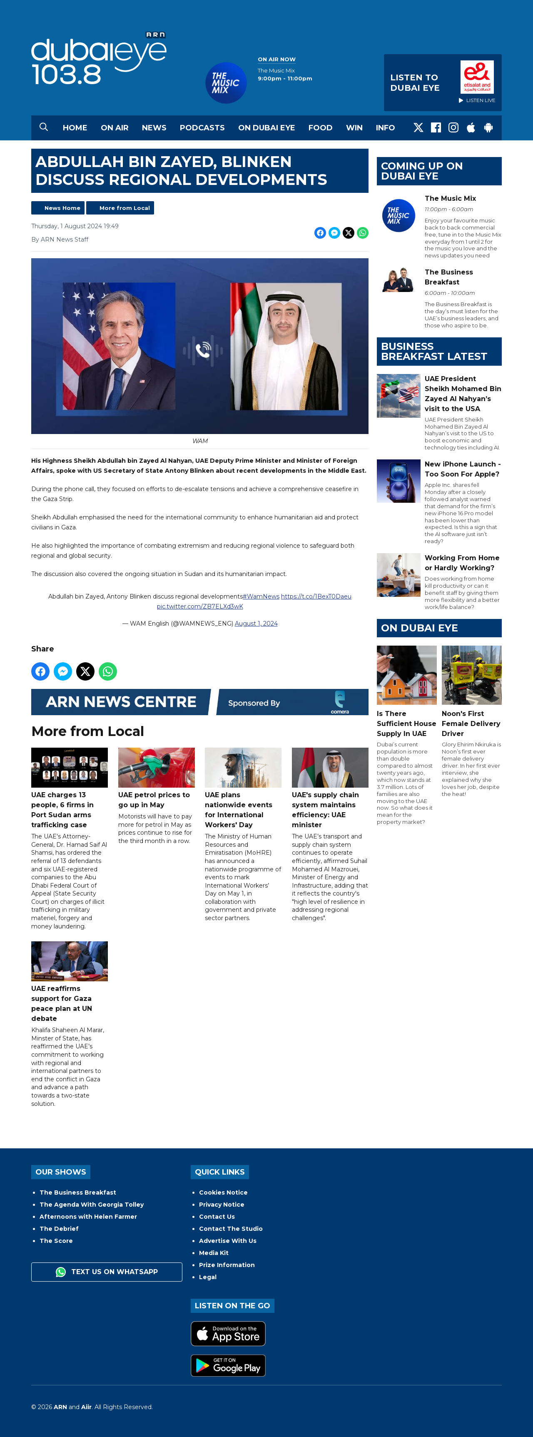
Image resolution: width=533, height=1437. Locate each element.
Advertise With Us (228, 1241)
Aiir (86, 1407)
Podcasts (202, 127)
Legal (208, 1277)
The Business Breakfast (78, 1192)
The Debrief (59, 1228)
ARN (60, 1407)
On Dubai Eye (266, 127)
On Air (115, 127)
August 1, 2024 (256, 624)
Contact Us (217, 1216)
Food (321, 127)
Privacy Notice (221, 1204)
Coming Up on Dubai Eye (422, 171)
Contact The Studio (231, 1228)
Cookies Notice (223, 1192)
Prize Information (227, 1265)
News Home (62, 208)
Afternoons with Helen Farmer (88, 1216)
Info (385, 127)
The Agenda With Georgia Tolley (92, 1204)
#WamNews (261, 597)
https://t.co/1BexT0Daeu (316, 597)
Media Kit (214, 1253)
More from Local (125, 208)
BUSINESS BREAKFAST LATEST (434, 351)
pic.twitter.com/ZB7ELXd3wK (200, 607)
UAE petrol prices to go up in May (156, 778)
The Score (56, 1241)
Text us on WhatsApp (107, 1272)
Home (75, 127)
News (154, 127)
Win (354, 127)
